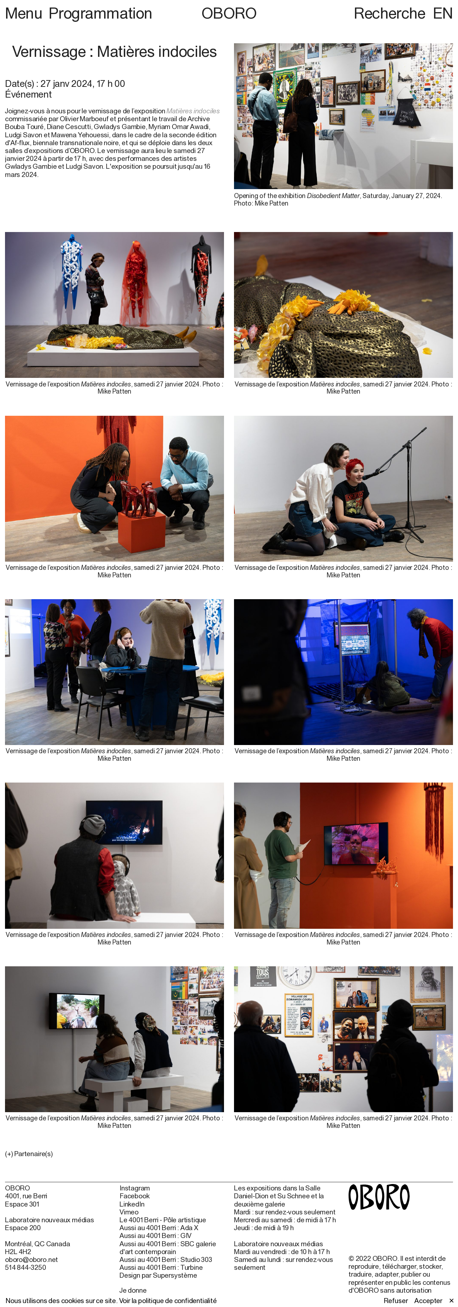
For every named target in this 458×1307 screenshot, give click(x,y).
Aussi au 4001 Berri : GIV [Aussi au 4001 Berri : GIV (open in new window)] (155, 1235)
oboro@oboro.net (31, 1259)
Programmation (100, 13)
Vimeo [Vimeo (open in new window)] (129, 1212)
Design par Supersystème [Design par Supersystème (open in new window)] (158, 1275)
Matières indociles (193, 111)
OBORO (229, 13)
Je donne (133, 1290)
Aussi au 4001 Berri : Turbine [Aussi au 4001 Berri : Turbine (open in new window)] (161, 1267)
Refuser (396, 1300)
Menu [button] (25, 13)
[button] (114, 1154)
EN (443, 13)
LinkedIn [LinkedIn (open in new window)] (132, 1204)
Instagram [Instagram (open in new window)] (135, 1188)
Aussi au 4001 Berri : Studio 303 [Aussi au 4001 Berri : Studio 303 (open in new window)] (166, 1259)
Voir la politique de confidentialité (168, 1300)
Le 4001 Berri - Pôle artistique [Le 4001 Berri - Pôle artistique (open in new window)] (163, 1220)
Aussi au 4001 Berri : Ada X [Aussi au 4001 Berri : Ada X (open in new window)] (159, 1228)
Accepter (428, 1300)
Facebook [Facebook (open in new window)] (134, 1196)
